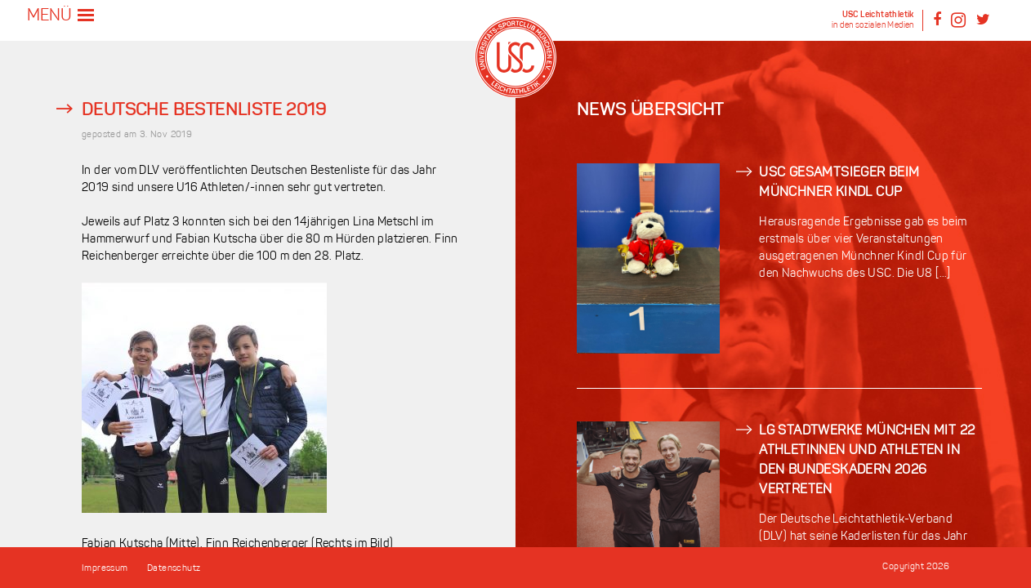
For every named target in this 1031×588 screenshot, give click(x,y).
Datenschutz (173, 568)
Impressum (105, 568)
